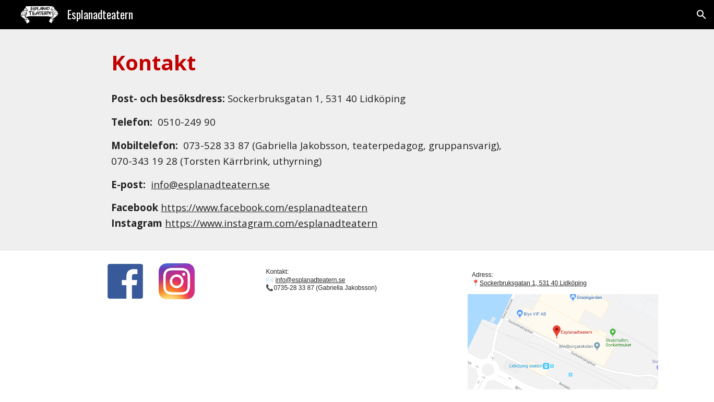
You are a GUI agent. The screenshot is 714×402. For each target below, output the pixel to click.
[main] (356, 62)
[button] (701, 14)
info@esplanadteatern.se (210, 184)
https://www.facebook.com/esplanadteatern (264, 207)
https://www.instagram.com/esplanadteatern (271, 222)
